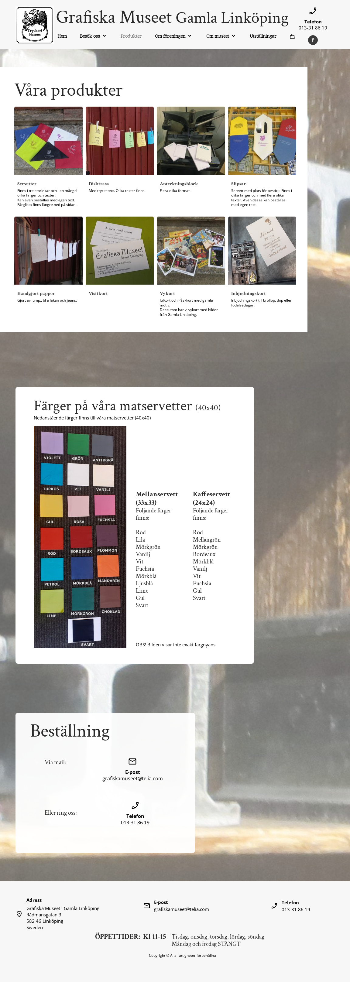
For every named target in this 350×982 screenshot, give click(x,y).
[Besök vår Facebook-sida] (313, 40)
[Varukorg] (292, 36)
